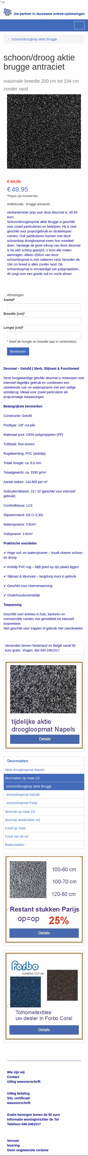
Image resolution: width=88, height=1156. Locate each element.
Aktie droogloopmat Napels (24, 770)
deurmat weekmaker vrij (22, 820)
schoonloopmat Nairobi (23, 794)
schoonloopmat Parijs (22, 803)
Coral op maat (15, 828)
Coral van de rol (16, 836)
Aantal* (9, 300)
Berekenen (18, 351)
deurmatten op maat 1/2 (22, 778)
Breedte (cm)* (14, 314)
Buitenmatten (14, 845)
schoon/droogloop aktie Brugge (29, 786)
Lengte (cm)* (13, 328)
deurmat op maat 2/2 (20, 811)
